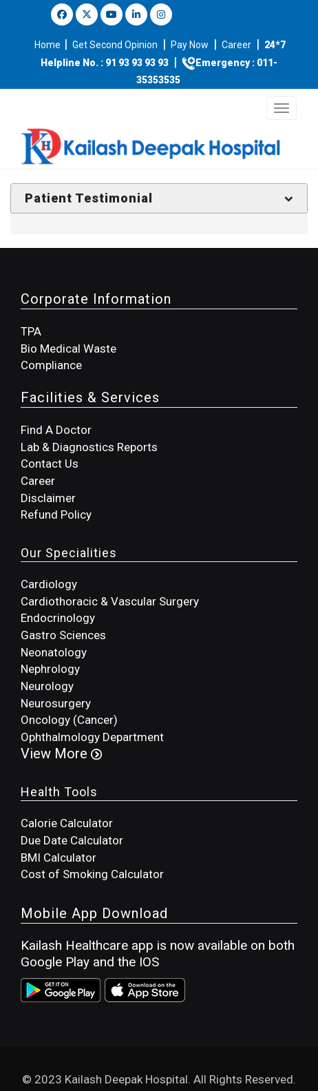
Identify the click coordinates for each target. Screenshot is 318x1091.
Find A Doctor (56, 430)
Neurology (47, 686)
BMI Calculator (58, 857)
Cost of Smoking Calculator (92, 874)
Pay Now (190, 44)
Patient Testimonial (89, 198)
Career (236, 44)
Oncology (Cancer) (69, 720)
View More (61, 753)
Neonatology (54, 652)
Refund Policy (56, 514)
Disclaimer (48, 498)
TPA (31, 331)
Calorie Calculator (67, 823)
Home (48, 44)
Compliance (51, 365)
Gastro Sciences (63, 635)
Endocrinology (58, 618)
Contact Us (49, 463)
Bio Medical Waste (68, 348)
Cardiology (49, 584)
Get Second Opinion (115, 44)
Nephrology (50, 669)
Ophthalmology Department (92, 737)
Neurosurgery (56, 703)
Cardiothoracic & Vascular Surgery (110, 601)
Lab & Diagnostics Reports (89, 447)
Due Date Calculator (72, 840)
